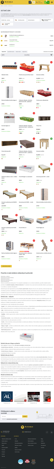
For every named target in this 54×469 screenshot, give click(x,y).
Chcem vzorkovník (35, 2)
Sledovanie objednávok (32, 438)
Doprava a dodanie (18, 449)
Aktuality (16, 441)
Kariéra (42, 441)
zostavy (2, 366)
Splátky (16, 447)
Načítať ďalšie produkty (6, 266)
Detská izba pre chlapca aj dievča (7, 277)
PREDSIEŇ (3, 451)
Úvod (2, 5)
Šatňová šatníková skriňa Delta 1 (16, 36)
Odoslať (24, 416)
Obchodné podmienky (19, 443)
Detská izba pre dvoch (5, 278)
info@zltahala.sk (27, 431)
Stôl (2, 310)
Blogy (42, 438)
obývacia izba (4, 443)
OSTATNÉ (5, 5)
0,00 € (47, 2)
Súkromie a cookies (18, 445)
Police (2, 325)
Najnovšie (4, 51)
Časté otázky (17, 451)
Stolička (3, 314)
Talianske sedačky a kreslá (6, 438)
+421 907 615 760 (6, 432)
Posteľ (2, 306)
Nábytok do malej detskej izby (7, 280)
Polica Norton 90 (14, 40)
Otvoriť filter (27, 54)
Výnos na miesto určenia (32, 443)
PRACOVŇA (3, 449)
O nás (16, 438)
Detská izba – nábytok (5, 276)
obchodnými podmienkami (12, 419)
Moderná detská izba (5, 281)
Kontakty (42, 447)
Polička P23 (11, 45)
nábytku (5, 345)
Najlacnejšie (18, 51)
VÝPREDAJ (3, 456)
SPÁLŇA (3, 445)
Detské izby (10, 5)
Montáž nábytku (31, 441)
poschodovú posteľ (24, 368)
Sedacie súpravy (5, 441)
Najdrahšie (24, 51)
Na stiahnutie (43, 445)
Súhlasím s (9, 419)
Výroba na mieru (31, 445)
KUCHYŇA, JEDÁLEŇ (5, 447)
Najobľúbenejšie (11, 51)
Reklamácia (43, 443)
